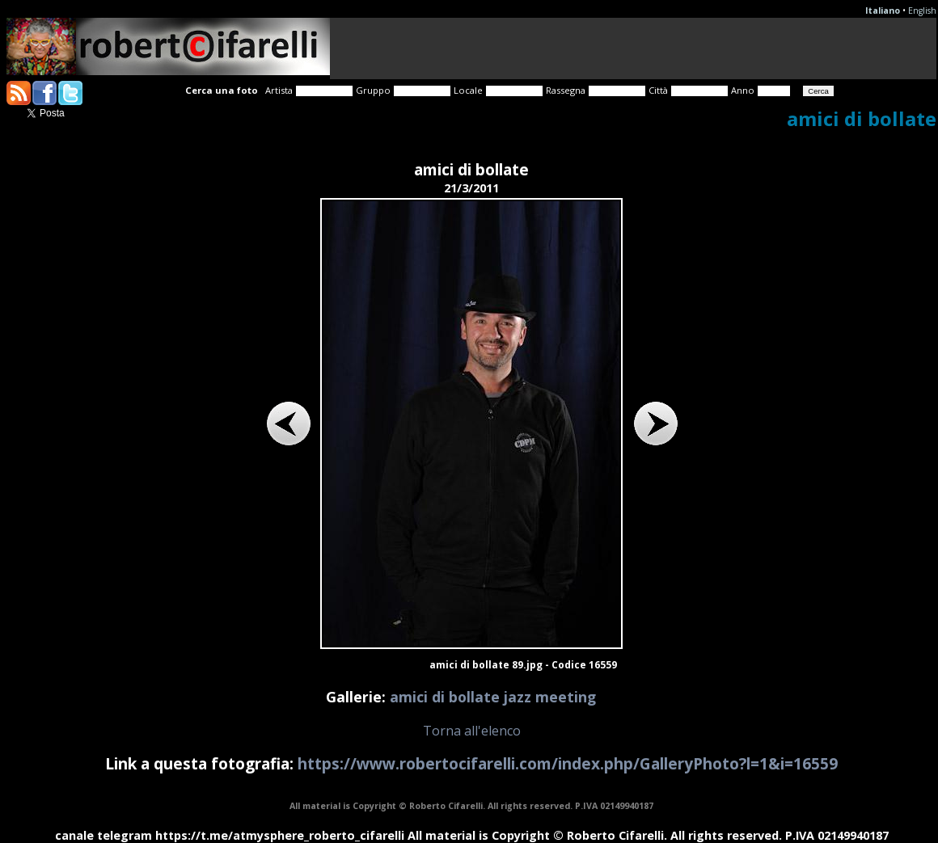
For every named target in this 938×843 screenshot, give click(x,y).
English (922, 10)
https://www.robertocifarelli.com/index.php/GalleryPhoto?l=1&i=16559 (568, 763)
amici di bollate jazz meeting (493, 696)
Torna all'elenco (472, 731)
